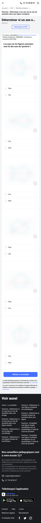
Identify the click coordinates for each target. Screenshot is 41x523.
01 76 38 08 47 (29, 3)
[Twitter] (25, 518)
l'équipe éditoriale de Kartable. (28, 35)
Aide (13, 509)
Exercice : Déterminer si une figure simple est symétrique (11, 439)
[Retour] (4, 3)
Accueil (5, 8)
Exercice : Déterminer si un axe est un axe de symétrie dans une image (11, 412)
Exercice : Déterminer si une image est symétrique (11, 431)
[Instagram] (30, 518)
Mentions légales (8, 513)
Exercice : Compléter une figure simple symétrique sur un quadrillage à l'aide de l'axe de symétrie (29, 427)
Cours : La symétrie (9, 405)
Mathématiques (22, 8)
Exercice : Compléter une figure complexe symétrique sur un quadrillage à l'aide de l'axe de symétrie (29, 439)
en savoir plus (34, 382)
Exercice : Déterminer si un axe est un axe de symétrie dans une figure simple (11, 422)
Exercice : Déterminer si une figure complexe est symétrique (30, 407)
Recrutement (24, 513)
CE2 (11, 8)
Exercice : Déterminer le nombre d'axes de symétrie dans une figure (30, 416)
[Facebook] (19, 518)
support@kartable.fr (13, 476)
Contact (5, 509)
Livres (21, 509)
